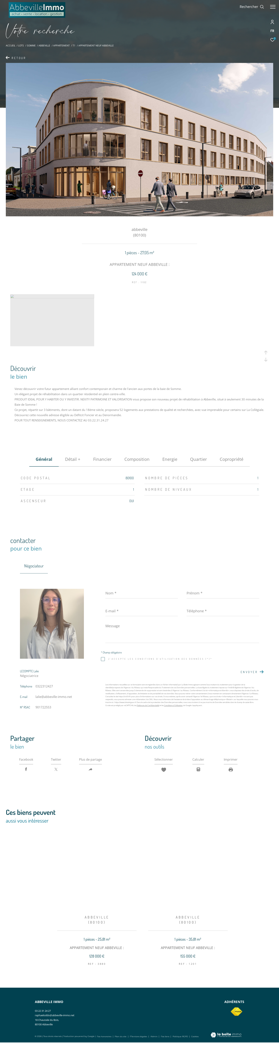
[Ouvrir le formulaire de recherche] (252, 7)
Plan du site (121, 1036)
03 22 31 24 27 (43, 1011)
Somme (31, 45)
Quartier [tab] (198, 459)
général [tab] (44, 459)
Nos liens (165, 1036)
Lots (21, 45)
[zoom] (52, 297)
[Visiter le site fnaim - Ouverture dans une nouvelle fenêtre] (236, 1011)
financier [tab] (102, 459)
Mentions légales (139, 1036)
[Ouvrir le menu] (273, 7)
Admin (154, 1036)
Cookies (195, 1036)
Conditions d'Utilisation (173, 705)
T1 (74, 45)
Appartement (61, 45)
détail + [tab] (72, 459)
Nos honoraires (104, 1036)
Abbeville (44, 45)
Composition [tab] (137, 459)
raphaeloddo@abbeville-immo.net (54, 1015)
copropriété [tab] (231, 459)
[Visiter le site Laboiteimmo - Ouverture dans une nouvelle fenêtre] (226, 1035)
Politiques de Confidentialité (148, 705)
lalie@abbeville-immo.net (53, 697)
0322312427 (44, 686)
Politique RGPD (180, 1036)
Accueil (10, 45)
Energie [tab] (169, 459)
